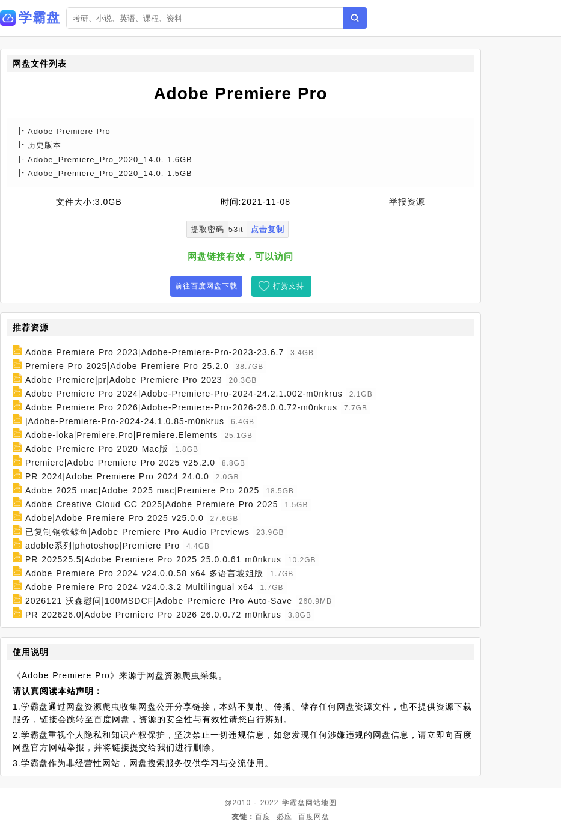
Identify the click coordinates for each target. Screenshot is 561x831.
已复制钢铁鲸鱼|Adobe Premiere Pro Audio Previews (137, 532)
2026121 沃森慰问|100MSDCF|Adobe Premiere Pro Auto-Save (158, 601)
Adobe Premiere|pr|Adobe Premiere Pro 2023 (123, 380)
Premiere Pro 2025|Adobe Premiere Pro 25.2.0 (127, 366)
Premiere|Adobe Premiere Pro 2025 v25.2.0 (120, 462)
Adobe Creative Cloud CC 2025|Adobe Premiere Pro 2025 (151, 504)
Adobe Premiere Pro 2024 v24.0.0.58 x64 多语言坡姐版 (144, 573)
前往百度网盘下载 (206, 286)
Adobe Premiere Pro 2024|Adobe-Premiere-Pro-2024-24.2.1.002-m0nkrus (184, 393)
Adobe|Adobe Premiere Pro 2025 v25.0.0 (114, 518)
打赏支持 (288, 286)
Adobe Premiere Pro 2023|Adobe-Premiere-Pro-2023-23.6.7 (154, 352)
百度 (263, 816)
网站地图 (321, 803)
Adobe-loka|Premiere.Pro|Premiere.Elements (121, 435)
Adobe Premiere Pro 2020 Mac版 (96, 449)
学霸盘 (293, 803)
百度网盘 (314, 816)
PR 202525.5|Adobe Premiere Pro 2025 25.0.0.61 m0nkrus (153, 559)
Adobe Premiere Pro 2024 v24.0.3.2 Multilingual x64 (139, 587)
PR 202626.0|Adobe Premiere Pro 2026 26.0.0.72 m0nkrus (153, 614)
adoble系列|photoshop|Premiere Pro (102, 545)
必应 (284, 816)
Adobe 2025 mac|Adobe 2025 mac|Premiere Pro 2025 (142, 490)
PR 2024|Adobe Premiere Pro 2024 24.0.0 (117, 476)
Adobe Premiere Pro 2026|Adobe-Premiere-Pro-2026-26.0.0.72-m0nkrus (181, 407)
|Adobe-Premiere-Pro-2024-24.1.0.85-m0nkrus (124, 421)
